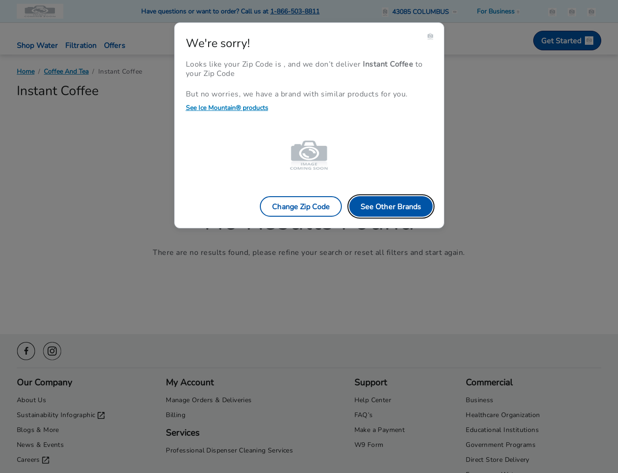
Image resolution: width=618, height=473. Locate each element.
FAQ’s (363, 414)
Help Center (372, 399)
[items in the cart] (591, 11)
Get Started (567, 40)
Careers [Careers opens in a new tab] (33, 459)
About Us (31, 399)
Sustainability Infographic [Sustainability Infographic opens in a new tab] (61, 414)
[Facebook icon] (26, 349)
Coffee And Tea (66, 71)
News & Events (40, 444)
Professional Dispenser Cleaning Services (229, 450)
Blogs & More (38, 429)
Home (25, 71)
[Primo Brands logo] (41, 11)
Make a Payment (379, 429)
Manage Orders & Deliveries (208, 399)
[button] (421, 11)
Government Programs (501, 444)
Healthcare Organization (503, 414)
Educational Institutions (502, 429)
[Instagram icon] (52, 349)
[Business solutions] (498, 11)
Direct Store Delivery (497, 459)
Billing (175, 414)
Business (479, 399)
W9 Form (369, 444)
